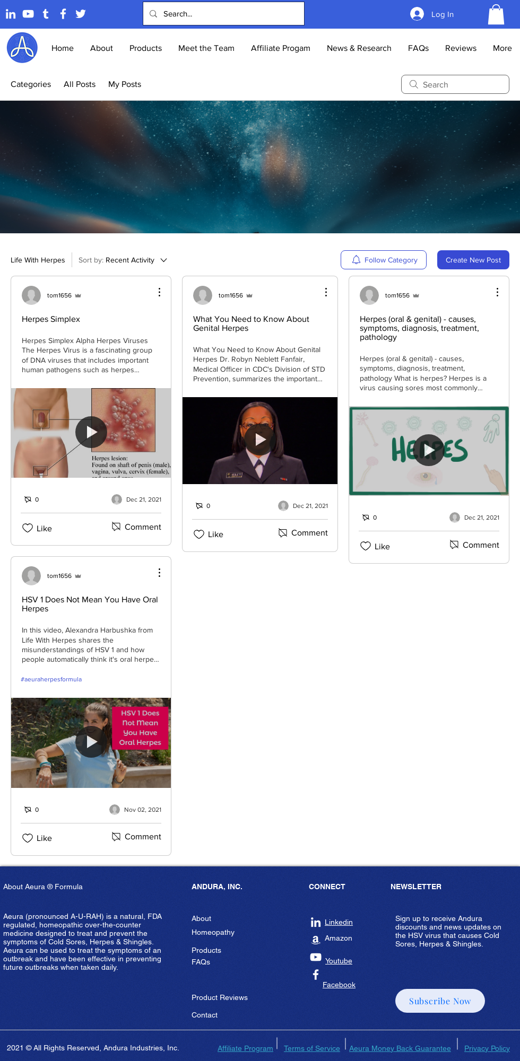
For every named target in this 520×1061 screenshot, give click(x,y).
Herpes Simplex (51, 318)
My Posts (124, 84)
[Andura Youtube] (28, 14)
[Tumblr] (46, 14)
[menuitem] (384, 259)
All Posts (80, 84)
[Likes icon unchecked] (27, 528)
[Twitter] (81, 14)
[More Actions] (154, 292)
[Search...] (222, 13)
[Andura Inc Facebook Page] (63, 14)
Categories (31, 84)
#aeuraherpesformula (51, 679)
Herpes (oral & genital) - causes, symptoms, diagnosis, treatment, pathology (419, 327)
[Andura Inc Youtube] (316, 957)
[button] (496, 14)
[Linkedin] (11, 14)
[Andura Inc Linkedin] (316, 922)
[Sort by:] (124, 259)
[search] (455, 84)
